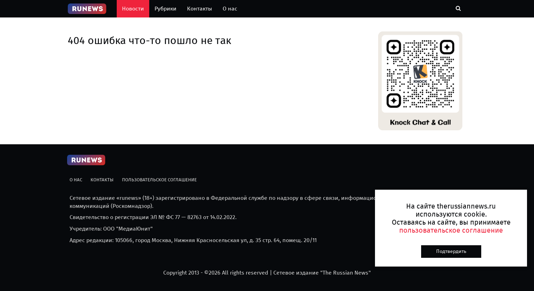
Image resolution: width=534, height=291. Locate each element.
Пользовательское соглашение (159, 179)
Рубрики (165, 8)
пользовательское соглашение (451, 230)
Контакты (199, 8)
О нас (230, 8)
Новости (133, 8)
